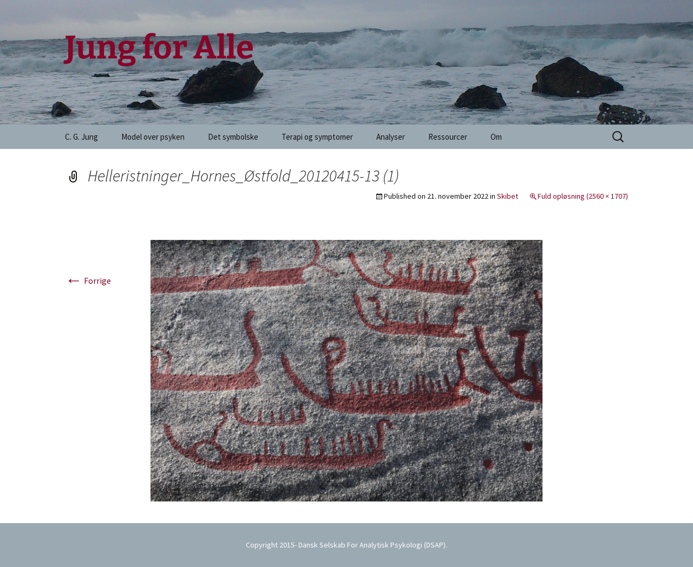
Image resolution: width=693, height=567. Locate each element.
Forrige (88, 280)
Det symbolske (233, 137)
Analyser (390, 137)
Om (496, 137)
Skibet (507, 196)
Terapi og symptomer (317, 137)
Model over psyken (153, 137)
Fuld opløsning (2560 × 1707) (583, 196)
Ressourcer (447, 137)
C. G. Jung (81, 137)
